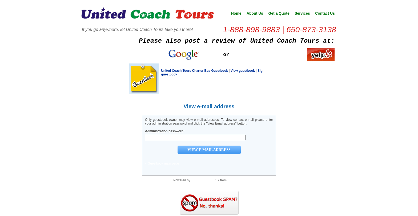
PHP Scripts (235, 180)
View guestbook (243, 71)
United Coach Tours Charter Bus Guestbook (194, 71)
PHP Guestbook (202, 180)
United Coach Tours (147, 15)
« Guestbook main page (162, 163)
